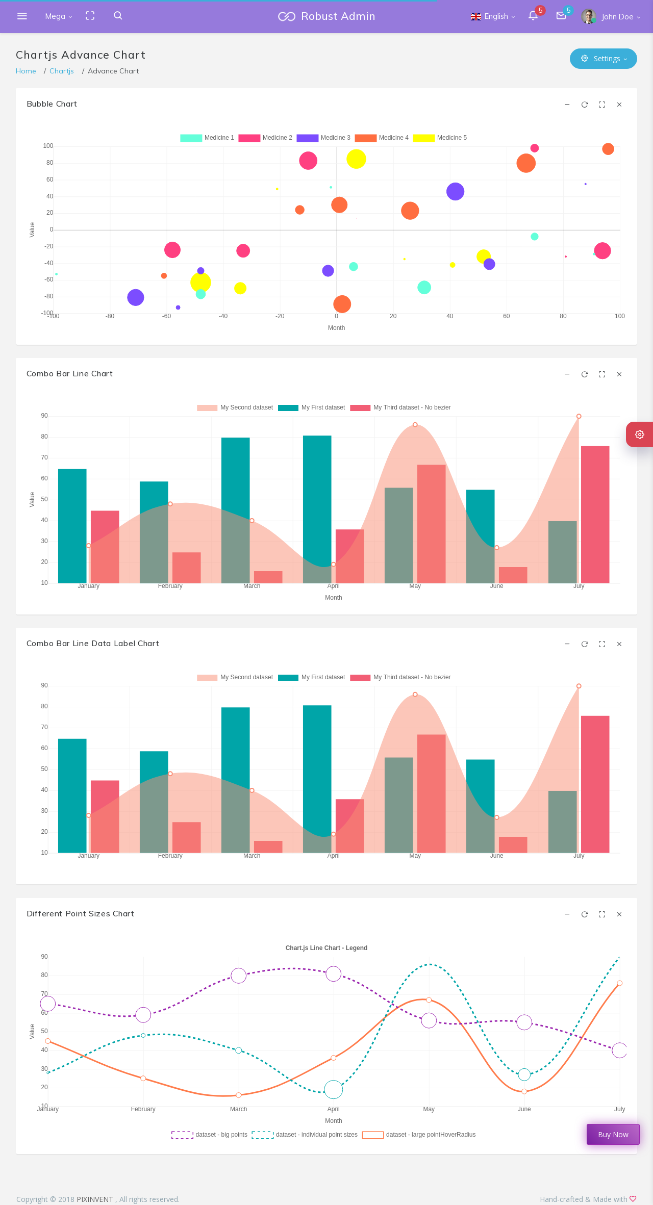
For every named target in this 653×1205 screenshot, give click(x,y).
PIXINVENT (96, 1199)
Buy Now (613, 1134)
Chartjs (61, 70)
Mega (55, 16)
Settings (600, 58)
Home (26, 70)
